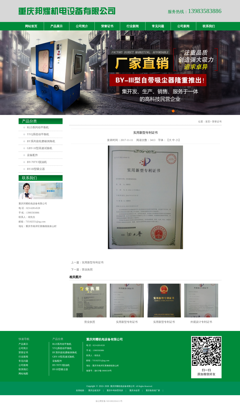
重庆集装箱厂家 (153, 390)
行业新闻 (133, 26)
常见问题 (158, 26)
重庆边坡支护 (94, 390)
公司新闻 (183, 26)
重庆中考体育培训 (115, 390)
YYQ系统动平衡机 (38, 134)
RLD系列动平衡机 (38, 127)
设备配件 (32, 155)
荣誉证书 (107, 26)
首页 (207, 121)
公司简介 (82, 26)
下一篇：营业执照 (82, 269)
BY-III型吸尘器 (36, 169)
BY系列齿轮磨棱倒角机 (41, 141)
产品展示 (56, 26)
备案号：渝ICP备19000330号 (99, 370)
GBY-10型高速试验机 (39, 148)
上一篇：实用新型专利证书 (87, 262)
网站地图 (23, 373)
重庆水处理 (134, 390)
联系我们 (209, 26)
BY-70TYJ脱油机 (37, 162)
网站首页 (31, 26)
